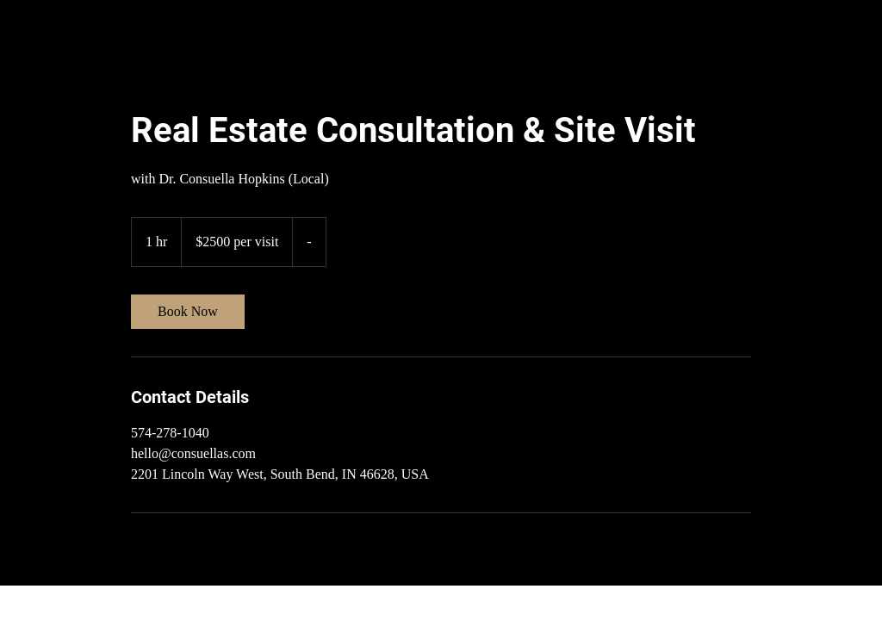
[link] (188, 311)
